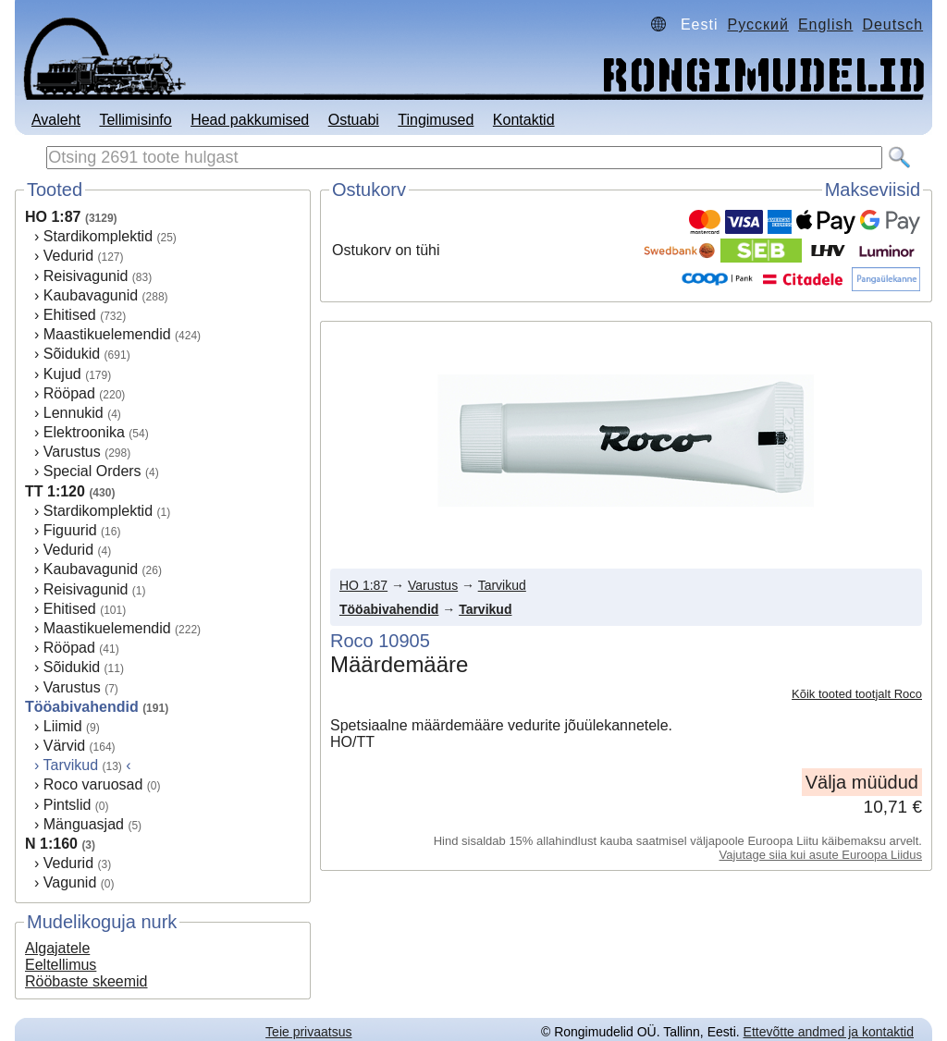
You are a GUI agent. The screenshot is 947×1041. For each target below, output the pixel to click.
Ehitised (69, 315)
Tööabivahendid (82, 707)
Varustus (72, 451)
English (825, 24)
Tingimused (436, 120)
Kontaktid (524, 120)
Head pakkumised (250, 120)
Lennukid (73, 413)
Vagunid (70, 882)
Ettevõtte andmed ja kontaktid (829, 1031)
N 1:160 (51, 843)
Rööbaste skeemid (86, 981)
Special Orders (92, 471)
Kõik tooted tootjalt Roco (857, 694)
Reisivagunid (86, 276)
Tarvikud (502, 585)
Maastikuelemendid (107, 334)
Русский (758, 24)
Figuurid (70, 530)
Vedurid (68, 255)
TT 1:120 (55, 491)
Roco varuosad (93, 784)
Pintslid (67, 805)
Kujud (62, 374)
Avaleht (55, 120)
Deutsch (892, 24)
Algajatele (57, 948)
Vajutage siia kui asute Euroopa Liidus (820, 855)
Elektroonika (84, 432)
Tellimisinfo (135, 120)
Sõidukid (71, 353)
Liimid (62, 726)
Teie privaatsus (308, 1031)
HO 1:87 (52, 217)
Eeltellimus (60, 965)
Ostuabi (353, 120)
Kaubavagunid (90, 295)
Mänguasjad (83, 824)
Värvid (64, 745)
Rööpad (69, 393)
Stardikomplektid (98, 236)
